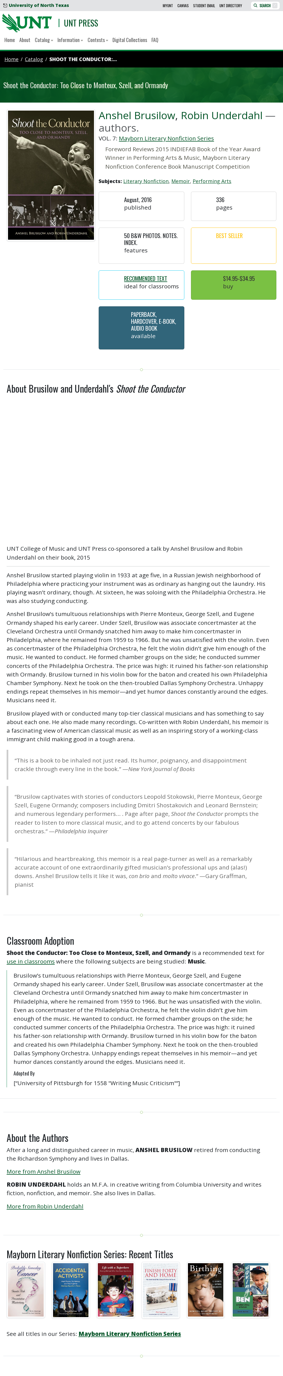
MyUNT (168, 5)
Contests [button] (98, 39)
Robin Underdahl (222, 115)
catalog (34, 59)
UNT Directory (230, 5)
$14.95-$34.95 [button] (239, 278)
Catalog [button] (44, 39)
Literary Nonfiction (146, 181)
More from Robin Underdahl (45, 1206)
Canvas (183, 5)
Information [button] (70, 39)
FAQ (154, 39)
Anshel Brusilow (137, 115)
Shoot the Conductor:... (83, 59)
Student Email (204, 5)
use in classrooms (31, 961)
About (24, 39)
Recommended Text (145, 278)
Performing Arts (212, 181)
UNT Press (81, 23)
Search (265, 5)
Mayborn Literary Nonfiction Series (166, 138)
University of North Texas (36, 5)
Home (9, 39)
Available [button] (143, 336)
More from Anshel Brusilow (43, 1171)
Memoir (180, 181)
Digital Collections (129, 39)
